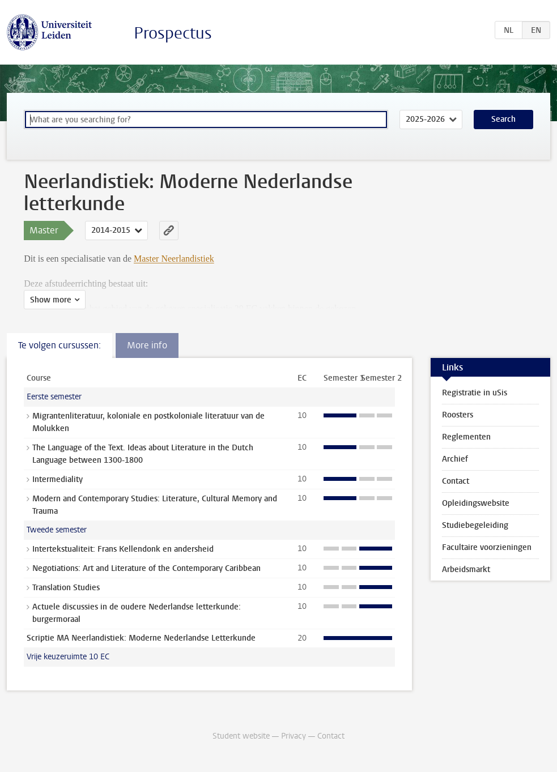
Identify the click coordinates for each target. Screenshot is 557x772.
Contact (455, 481)
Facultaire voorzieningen (487, 547)
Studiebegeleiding (475, 525)
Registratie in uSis (474, 392)
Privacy (293, 736)
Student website (241, 736)
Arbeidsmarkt (466, 569)
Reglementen (466, 437)
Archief (455, 459)
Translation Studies (66, 587)
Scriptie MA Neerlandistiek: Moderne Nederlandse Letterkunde (141, 638)
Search (503, 119)
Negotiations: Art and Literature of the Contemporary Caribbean (146, 568)
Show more (50, 300)
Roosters (457, 415)
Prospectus (173, 33)
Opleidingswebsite (475, 503)
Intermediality (57, 479)
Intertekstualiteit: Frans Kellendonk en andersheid (123, 549)
